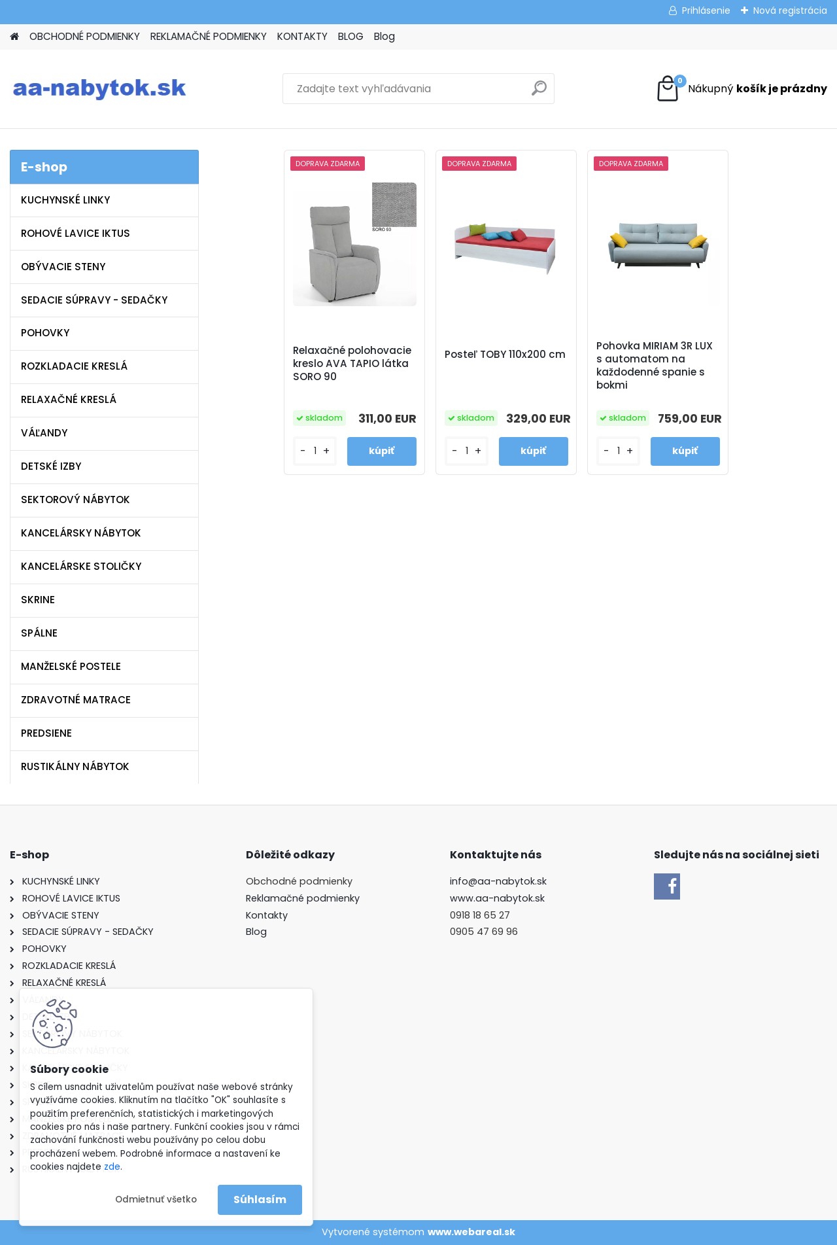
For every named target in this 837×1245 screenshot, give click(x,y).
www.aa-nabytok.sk (497, 898)
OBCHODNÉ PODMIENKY (84, 36)
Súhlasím (259, 1199)
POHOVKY (45, 333)
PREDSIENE (46, 733)
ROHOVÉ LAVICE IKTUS (75, 233)
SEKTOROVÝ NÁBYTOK (75, 499)
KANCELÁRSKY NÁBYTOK (81, 533)
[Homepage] (14, 37)
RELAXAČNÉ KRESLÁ (68, 399)
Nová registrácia (790, 10)
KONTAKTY (302, 36)
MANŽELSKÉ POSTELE (71, 666)
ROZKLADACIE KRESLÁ (74, 366)
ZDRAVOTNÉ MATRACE (76, 700)
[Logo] (100, 89)
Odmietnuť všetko (156, 1199)
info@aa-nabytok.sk (498, 881)
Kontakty (267, 915)
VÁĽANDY (44, 433)
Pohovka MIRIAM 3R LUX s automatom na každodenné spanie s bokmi (654, 366)
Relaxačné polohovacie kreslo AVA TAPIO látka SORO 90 (352, 363)
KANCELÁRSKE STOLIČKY (81, 566)
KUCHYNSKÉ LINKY (65, 200)
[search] (539, 93)
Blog (384, 36)
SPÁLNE (39, 633)
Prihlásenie (706, 10)
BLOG (351, 36)
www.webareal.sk (471, 1231)
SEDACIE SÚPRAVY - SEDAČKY (94, 300)
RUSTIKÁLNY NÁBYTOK (75, 766)
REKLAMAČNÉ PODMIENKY (208, 36)
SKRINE (38, 599)
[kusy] (315, 451)
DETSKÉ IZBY (51, 466)
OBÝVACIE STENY (63, 266)
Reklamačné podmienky (303, 898)
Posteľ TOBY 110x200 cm (505, 354)
